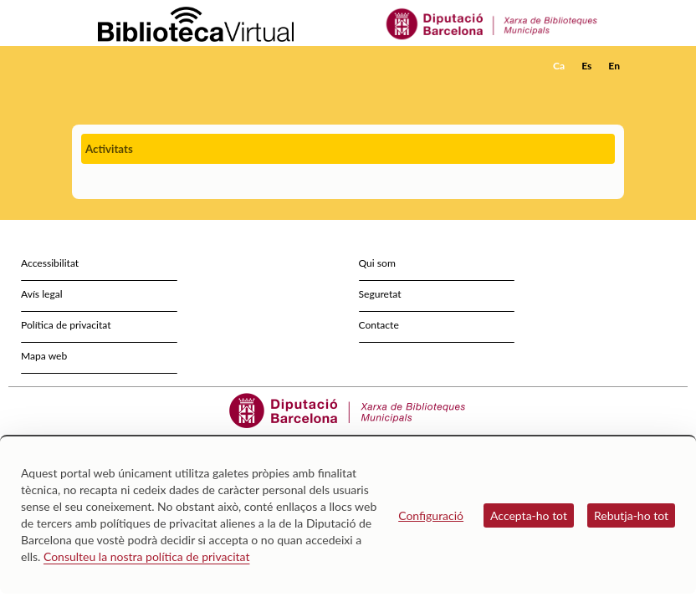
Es (586, 65)
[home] (138, 66)
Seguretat (380, 294)
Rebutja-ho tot (631, 515)
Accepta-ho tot (528, 515)
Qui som (377, 263)
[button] (615, 88)
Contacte (379, 325)
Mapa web (44, 355)
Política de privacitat (66, 325)
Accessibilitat (50, 263)
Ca (559, 65)
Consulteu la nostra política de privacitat (147, 556)
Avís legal (42, 294)
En (614, 65)
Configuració (430, 515)
